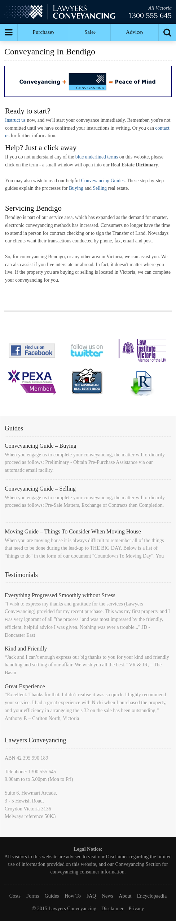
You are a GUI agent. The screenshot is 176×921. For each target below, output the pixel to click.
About (125, 896)
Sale (90, 32)
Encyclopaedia (152, 896)
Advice (134, 32)
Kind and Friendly (26, 648)
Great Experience (25, 686)
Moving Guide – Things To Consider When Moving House (73, 531)
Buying (76, 188)
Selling (100, 188)
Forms (32, 896)
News (107, 896)
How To (73, 896)
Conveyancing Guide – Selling (40, 489)
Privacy (136, 908)
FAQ (91, 896)
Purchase (43, 32)
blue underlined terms (96, 157)
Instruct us (15, 120)
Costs (15, 896)
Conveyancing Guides (102, 180)
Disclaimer (117, 856)
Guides (52, 896)
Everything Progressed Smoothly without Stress (60, 595)
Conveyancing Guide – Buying (40, 446)
